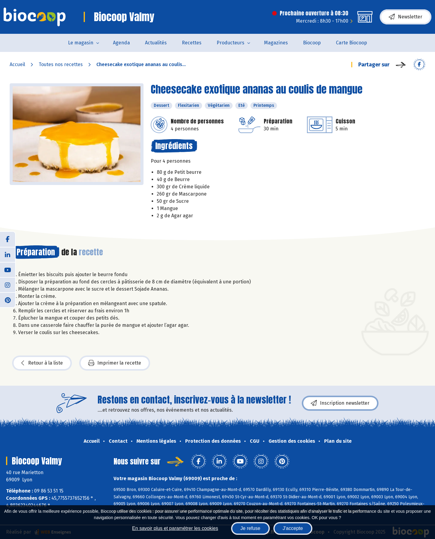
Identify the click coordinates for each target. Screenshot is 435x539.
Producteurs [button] (230, 43)
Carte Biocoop (351, 43)
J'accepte (293, 528)
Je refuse (250, 528)
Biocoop (312, 43)
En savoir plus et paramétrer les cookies (175, 528)
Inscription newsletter (340, 403)
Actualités (156, 43)
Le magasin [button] (80, 43)
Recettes (191, 43)
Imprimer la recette (114, 363)
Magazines (276, 43)
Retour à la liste (42, 363)
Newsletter (405, 17)
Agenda (121, 43)
